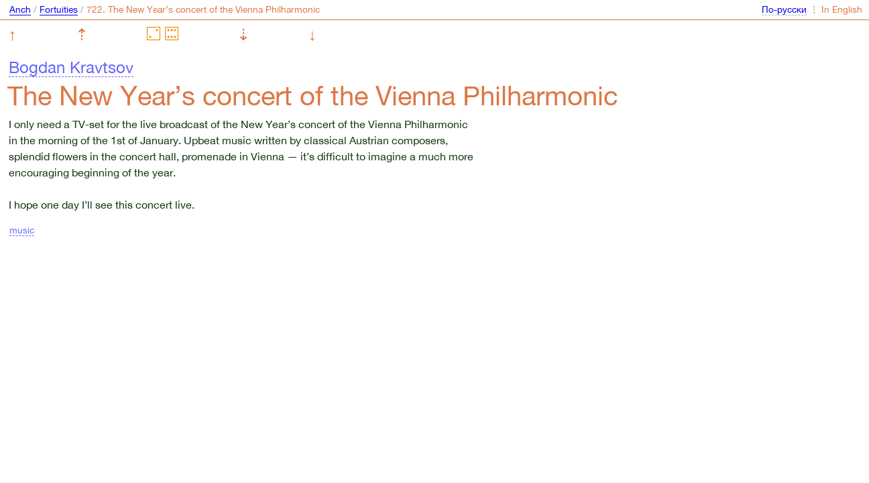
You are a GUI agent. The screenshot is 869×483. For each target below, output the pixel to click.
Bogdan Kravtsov (71, 67)
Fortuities (59, 9)
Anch (20, 9)
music (21, 230)
